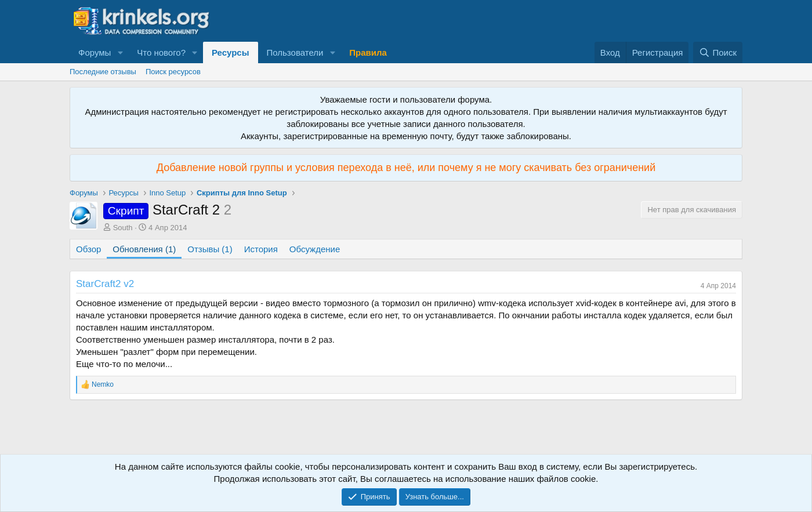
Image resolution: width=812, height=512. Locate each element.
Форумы (94, 52)
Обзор (88, 249)
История (261, 249)
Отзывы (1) (209, 249)
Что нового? (161, 52)
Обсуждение (314, 249)
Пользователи (295, 52)
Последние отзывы (103, 71)
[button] (120, 52)
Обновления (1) (144, 249)
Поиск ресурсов (173, 71)
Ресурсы (230, 52)
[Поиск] (717, 52)
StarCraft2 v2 (105, 283)
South (123, 227)
